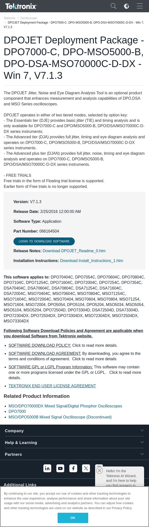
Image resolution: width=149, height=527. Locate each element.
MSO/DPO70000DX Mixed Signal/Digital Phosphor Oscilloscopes (65, 406)
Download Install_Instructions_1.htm (91, 261)
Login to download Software (44, 241)
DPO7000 (17, 411)
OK (73, 518)
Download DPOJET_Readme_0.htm (74, 251)
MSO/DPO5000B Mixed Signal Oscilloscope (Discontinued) (60, 417)
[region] (74, 506)
